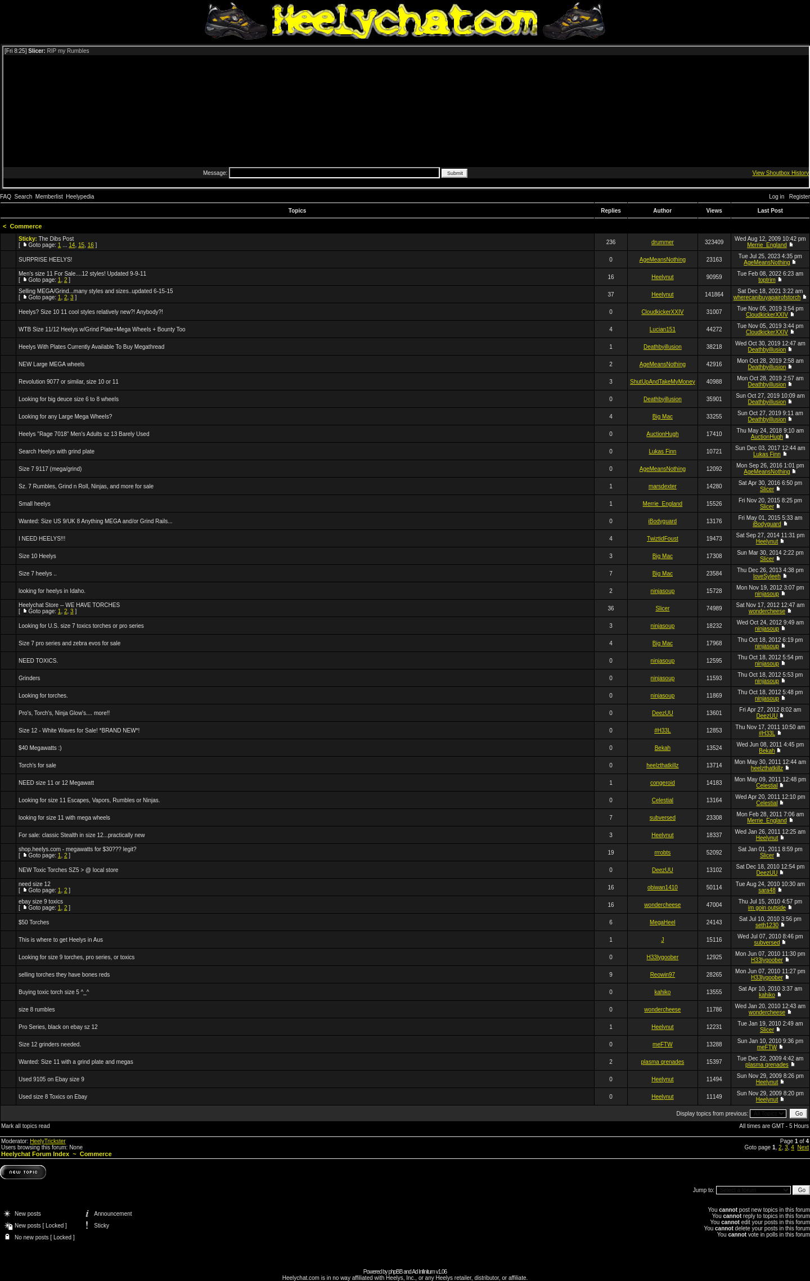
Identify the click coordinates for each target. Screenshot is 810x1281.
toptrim (767, 280)
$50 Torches (34, 922)
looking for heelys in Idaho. (52, 591)
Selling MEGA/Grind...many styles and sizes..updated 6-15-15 (96, 291)
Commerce (26, 226)
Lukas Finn (662, 451)
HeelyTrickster (48, 1141)
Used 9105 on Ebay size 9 (51, 1079)
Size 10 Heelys (37, 556)
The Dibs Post (56, 239)
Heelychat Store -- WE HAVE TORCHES (69, 605)
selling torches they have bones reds (64, 975)
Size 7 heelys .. (38, 573)
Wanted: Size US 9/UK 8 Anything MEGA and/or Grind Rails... (96, 521)
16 (91, 245)
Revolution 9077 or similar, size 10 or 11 (69, 382)
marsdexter (663, 486)
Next (803, 1147)
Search (24, 197)
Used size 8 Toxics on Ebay (53, 1097)
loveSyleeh (767, 576)
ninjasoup (662, 591)
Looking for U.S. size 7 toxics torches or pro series (81, 626)
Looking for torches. (43, 696)
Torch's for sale (37, 765)
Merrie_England (767, 245)
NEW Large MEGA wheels (51, 364)
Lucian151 (663, 329)
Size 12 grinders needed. (50, 1044)
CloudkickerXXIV (662, 312)
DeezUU (662, 713)
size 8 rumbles (37, 1009)
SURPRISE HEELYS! (45, 260)
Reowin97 (662, 975)
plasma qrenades (663, 1062)
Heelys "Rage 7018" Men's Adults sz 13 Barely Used (84, 434)
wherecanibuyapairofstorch (767, 297)
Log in (776, 197)
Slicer (767, 489)
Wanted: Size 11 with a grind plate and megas (76, 1062)
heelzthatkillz (662, 765)
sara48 (767, 890)
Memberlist (49, 197)
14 (72, 245)
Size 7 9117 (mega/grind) (50, 469)
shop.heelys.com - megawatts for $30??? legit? (78, 849)
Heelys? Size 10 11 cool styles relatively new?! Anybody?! (91, 312)
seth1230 (766, 925)
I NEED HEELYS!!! (42, 539)
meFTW (662, 1044)
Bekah (662, 748)
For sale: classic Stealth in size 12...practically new (82, 835)
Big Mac (662, 416)
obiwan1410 (662, 887)
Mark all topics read (25, 1126)
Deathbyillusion (663, 347)
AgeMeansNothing (663, 260)
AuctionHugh (662, 434)
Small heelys (35, 504)
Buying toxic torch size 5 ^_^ (54, 992)
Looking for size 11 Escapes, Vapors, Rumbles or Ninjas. (89, 800)
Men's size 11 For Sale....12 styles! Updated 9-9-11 (82, 274)
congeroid (662, 783)
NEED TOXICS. (38, 661)
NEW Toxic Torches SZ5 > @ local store (68, 870)
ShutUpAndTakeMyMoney (662, 382)
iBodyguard (663, 521)
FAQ (5, 197)
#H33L (662, 730)
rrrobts (662, 852)
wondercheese (767, 611)
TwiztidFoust (662, 539)
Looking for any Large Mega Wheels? (65, 416)
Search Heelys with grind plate (56, 451)
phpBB (395, 1272)
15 (81, 245)
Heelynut (662, 277)
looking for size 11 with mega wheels (64, 818)
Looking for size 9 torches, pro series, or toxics (76, 957)
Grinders (29, 678)
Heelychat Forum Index (35, 1153)
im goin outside (767, 908)
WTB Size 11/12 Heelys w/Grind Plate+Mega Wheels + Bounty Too (102, 329)
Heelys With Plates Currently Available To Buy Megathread (91, 347)
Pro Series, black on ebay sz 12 (58, 1027)
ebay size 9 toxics (41, 901)
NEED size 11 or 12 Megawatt (56, 783)
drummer (662, 242)
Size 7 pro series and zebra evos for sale (69, 643)
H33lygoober (663, 957)
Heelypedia (80, 197)
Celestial (766, 786)
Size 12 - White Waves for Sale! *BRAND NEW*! (79, 730)
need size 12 (35, 884)
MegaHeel (663, 922)
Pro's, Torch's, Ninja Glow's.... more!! (64, 713)
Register (799, 197)
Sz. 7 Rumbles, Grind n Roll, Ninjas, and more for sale (86, 486)
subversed (663, 818)
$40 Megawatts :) (40, 748)
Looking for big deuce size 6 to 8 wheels (69, 399)
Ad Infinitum (423, 1272)
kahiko (662, 992)
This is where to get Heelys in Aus (61, 940)
